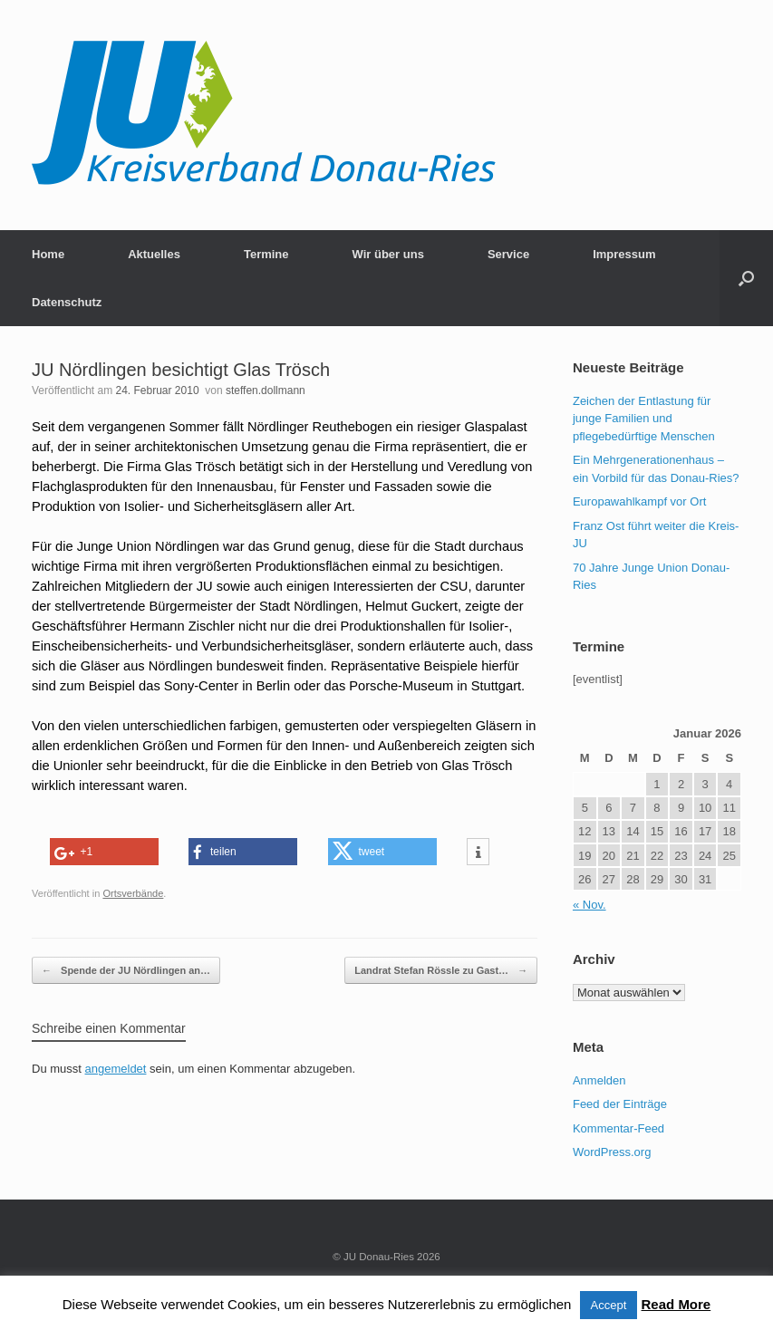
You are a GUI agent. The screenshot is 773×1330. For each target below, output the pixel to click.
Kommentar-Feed (618, 1128)
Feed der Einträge (620, 1104)
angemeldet (116, 1068)
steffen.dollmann (265, 390)
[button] (746, 278)
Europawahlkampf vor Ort (639, 501)
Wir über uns (388, 254)
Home (48, 254)
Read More (676, 1304)
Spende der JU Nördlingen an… (126, 970)
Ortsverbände (132, 893)
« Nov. (589, 904)
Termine (266, 254)
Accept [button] (609, 1305)
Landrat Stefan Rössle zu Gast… (440, 970)
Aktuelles (154, 254)
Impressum (624, 254)
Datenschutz (66, 302)
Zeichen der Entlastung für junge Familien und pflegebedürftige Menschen (644, 418)
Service (508, 254)
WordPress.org (612, 1152)
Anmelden (599, 1080)
